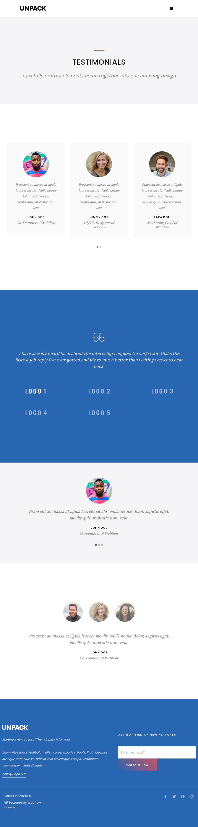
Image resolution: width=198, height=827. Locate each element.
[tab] (35, 391)
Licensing (10, 807)
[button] (171, 8)
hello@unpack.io (14, 774)
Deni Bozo (25, 796)
